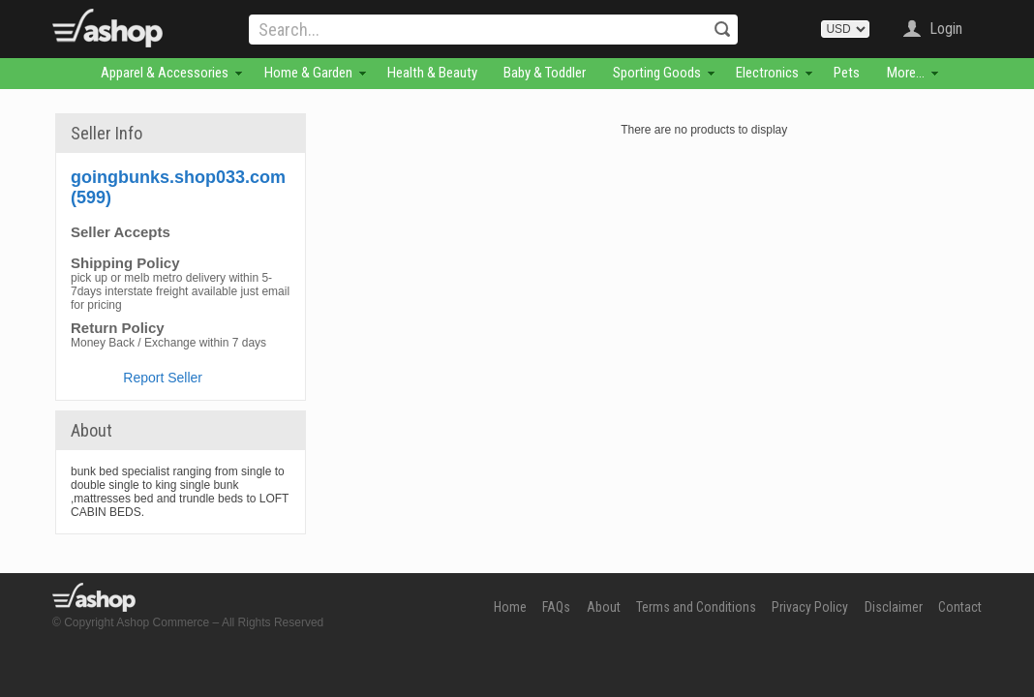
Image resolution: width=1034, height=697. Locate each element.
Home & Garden (308, 72)
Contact (960, 607)
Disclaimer (894, 607)
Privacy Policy (810, 607)
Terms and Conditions (696, 607)
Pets (847, 72)
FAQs (556, 607)
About (604, 607)
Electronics (767, 72)
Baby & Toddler (544, 72)
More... (906, 72)
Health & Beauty (432, 72)
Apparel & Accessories (164, 72)
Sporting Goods (657, 72)
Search (722, 29)
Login (945, 28)
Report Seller (162, 377)
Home (510, 607)
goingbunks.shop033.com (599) (178, 187)
